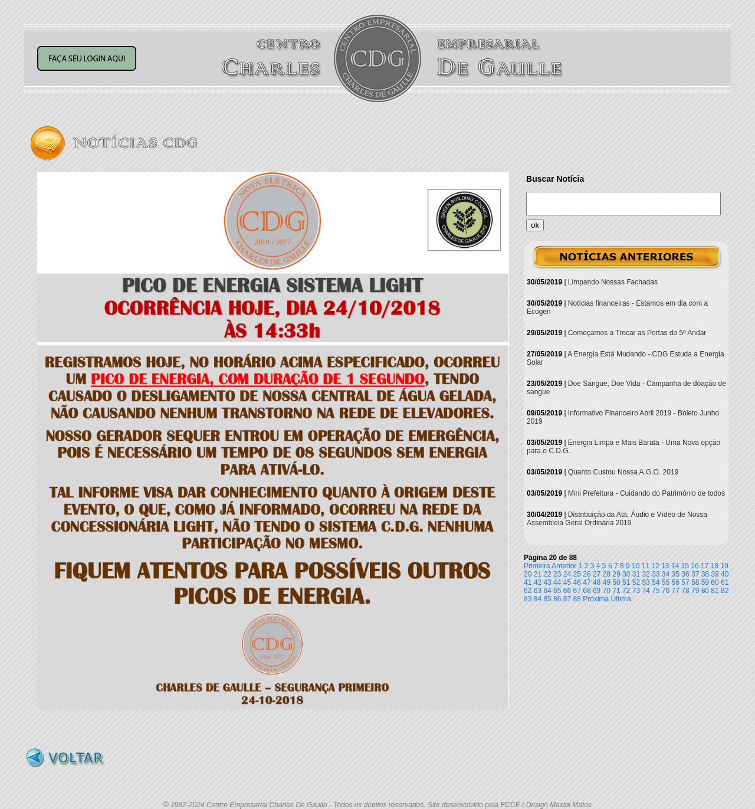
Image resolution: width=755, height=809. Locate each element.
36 (685, 574)
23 (557, 574)
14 (675, 566)
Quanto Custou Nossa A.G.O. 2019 (623, 472)
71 (616, 591)
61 (724, 582)
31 (636, 574)
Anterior (564, 566)
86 (557, 599)
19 (724, 566)
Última (621, 599)
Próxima (596, 599)
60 (714, 582)
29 (616, 574)
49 (606, 582)
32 (645, 574)
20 (527, 574)
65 (557, 591)
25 (577, 574)
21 (537, 574)
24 (567, 574)
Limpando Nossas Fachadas (613, 282)
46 (577, 582)
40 (724, 574)
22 (547, 574)
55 (665, 582)
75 (655, 591)
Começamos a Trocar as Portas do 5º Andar (637, 333)
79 (695, 591)
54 (655, 582)
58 (695, 582)
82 (724, 591)
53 (645, 582)
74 (645, 591)
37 (695, 574)
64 (547, 591)
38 (705, 574)
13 (665, 566)
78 (685, 591)
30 (626, 574)
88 (577, 599)
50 (616, 582)
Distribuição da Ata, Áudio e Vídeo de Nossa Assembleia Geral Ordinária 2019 (617, 518)
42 (537, 582)
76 (665, 591)
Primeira (537, 566)
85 (547, 599)
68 (586, 591)
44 (557, 582)
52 (636, 582)
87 (567, 599)
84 (537, 599)
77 (676, 591)
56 (676, 582)
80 (705, 591)
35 (676, 574)
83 (527, 599)
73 (636, 591)
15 (685, 566)
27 (596, 574)
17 (704, 566)
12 (655, 566)
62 (527, 591)
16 (694, 566)
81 (714, 591)
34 (665, 574)
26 (586, 574)
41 (527, 582)
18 (714, 566)
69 (596, 591)
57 (685, 582)
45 (567, 582)
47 (586, 582)
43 (547, 582)
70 (606, 591)
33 (655, 574)
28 (606, 574)
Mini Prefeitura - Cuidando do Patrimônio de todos (646, 493)
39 (714, 574)
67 (577, 591)
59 (705, 582)
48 (596, 582)
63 (537, 591)
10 (635, 566)
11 (645, 566)
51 (626, 582)
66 (567, 591)
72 (626, 591)
